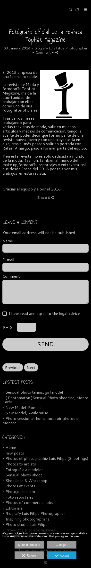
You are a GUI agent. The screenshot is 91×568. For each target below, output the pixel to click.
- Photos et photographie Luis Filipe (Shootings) (45, 458)
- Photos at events (18, 486)
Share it (45, 197)
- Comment (42, 52)
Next (31, 367)
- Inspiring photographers (25, 519)
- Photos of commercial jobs (27, 502)
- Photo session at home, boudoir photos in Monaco (40, 421)
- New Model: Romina (21, 407)
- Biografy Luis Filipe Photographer (33, 513)
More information (29, 545)
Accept (62, 556)
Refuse (29, 556)
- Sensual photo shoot (22, 475)
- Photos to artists (19, 464)
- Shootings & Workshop (24, 480)
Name (7, 241)
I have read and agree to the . (44, 313)
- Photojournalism (18, 491)
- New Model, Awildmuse (25, 413)
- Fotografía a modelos (22, 469)
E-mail (8, 259)
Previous (12, 367)
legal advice (69, 313)
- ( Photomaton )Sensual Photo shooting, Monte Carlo (45, 400)
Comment (11, 276)
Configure (62, 545)
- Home (9, 447)
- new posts (13, 453)
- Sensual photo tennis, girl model (32, 392)
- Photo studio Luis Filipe (24, 524)
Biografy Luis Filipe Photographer (60, 48)
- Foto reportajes (17, 497)
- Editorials (12, 508)
